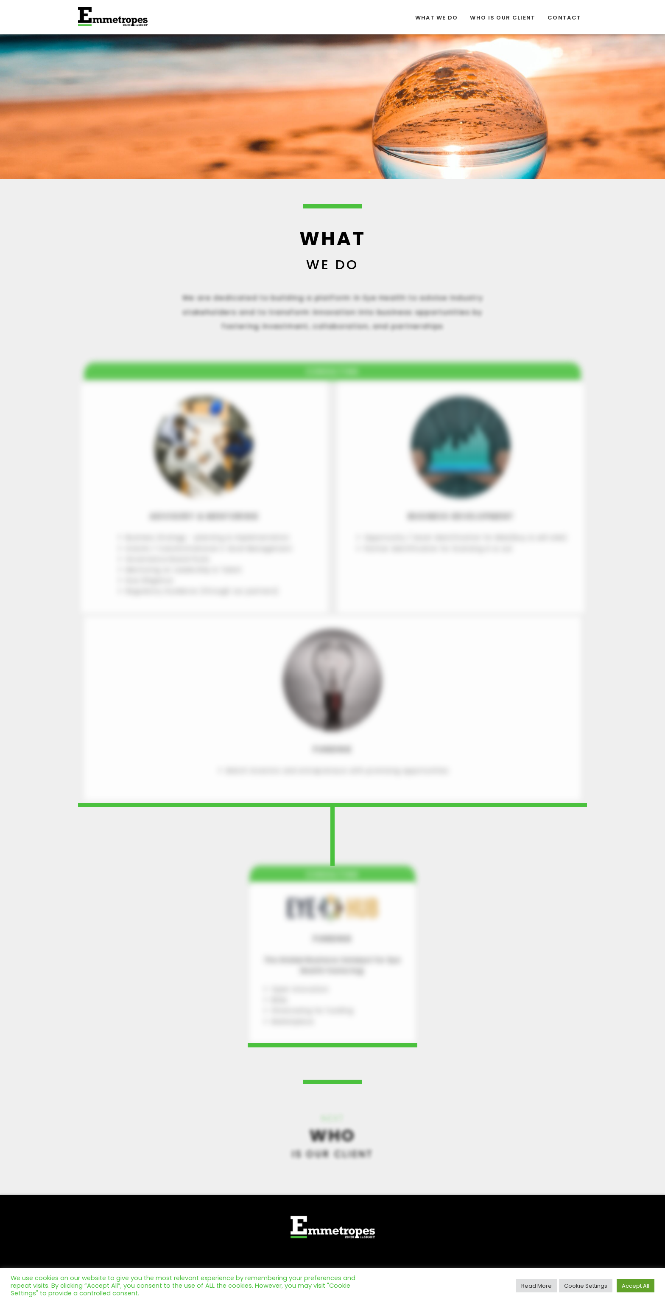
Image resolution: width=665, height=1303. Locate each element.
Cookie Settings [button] (585, 1286)
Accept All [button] (635, 1286)
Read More (536, 1286)
